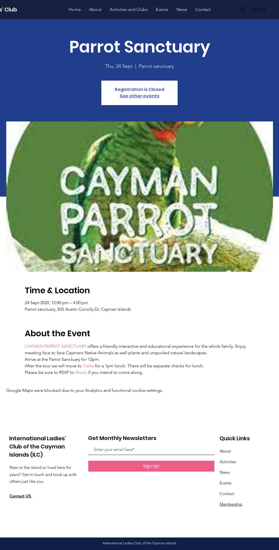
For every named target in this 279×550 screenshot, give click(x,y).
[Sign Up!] (151, 466)
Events (225, 482)
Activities (228, 461)
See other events (139, 96)
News (225, 472)
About (225, 451)
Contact (227, 493)
